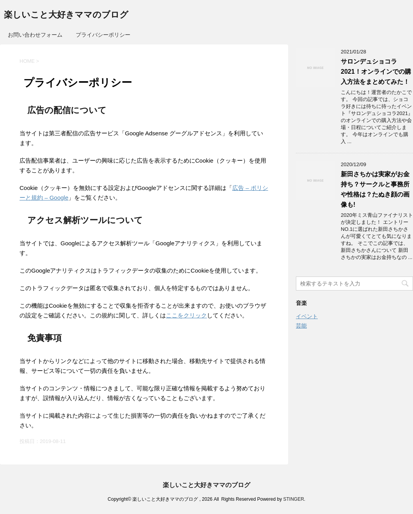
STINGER (293, 499)
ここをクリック (186, 315)
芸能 (301, 326)
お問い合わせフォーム (35, 35)
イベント (307, 316)
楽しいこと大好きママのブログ (66, 15)
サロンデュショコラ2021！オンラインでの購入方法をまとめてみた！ (376, 71)
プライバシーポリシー (103, 35)
